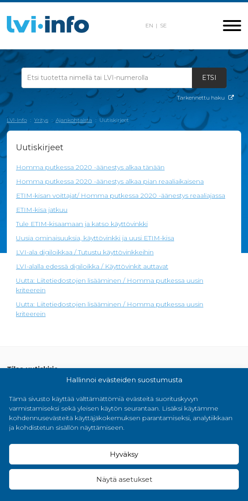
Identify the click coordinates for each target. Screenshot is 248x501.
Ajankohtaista (74, 119)
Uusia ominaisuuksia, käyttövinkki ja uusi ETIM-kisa (95, 238)
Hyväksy (124, 454)
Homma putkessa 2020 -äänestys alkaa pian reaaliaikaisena (110, 181)
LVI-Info (17, 119)
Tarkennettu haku (205, 97)
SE (163, 25)
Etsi (209, 78)
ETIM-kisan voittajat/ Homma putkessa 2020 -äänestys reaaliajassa (120, 195)
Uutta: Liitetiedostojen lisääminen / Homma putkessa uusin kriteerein (109, 285)
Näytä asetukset (124, 479)
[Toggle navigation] (232, 26)
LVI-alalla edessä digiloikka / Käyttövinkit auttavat (92, 266)
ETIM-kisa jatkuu (41, 210)
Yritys (41, 119)
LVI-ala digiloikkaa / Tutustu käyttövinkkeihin (85, 252)
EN (149, 25)
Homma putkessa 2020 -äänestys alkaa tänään (90, 167)
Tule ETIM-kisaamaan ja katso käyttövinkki (82, 224)
